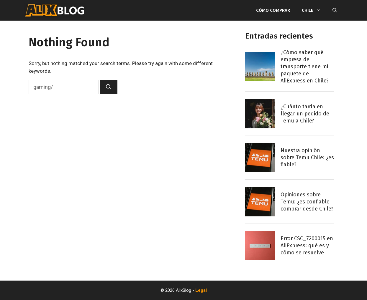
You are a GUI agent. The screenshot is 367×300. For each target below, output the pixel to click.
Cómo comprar (273, 10)
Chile (314, 10)
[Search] (108, 87)
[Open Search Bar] (335, 10)
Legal (201, 290)
